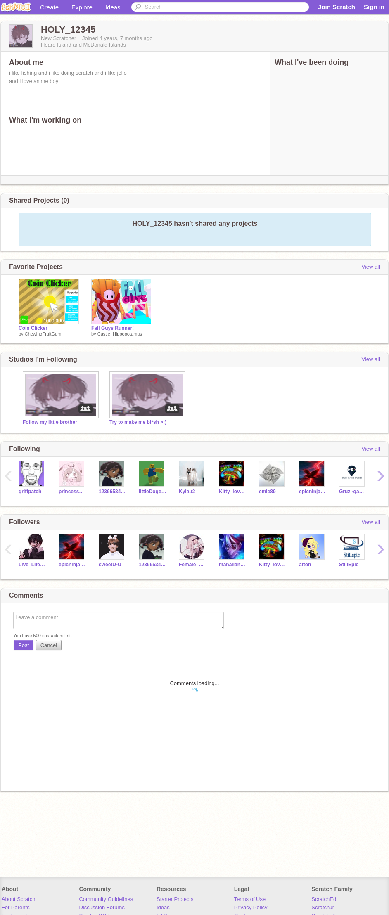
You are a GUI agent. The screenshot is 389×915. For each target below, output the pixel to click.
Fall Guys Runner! (112, 328)
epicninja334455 (313, 491)
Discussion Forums (102, 907)
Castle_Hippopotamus (119, 333)
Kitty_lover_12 (233, 491)
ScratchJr (322, 907)
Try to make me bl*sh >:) (137, 422)
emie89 (267, 491)
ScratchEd (323, 899)
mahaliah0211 (233, 564)
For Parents (16, 907)
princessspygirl (72, 491)
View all (370, 267)
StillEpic (348, 564)
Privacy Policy (251, 907)
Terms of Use (250, 899)
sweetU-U (110, 564)
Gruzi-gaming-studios (353, 491)
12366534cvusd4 (112, 491)
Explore (82, 7)
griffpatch (30, 491)
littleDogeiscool (152, 491)
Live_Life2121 (32, 564)
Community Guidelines (106, 899)
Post (23, 645)
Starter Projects (175, 899)
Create (49, 7)
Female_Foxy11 (192, 564)
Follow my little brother (50, 422)
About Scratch (19, 899)
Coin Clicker (33, 328)
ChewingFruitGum (43, 333)
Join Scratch (336, 6)
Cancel (48, 645)
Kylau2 (187, 491)
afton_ (306, 564)
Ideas (113, 7)
